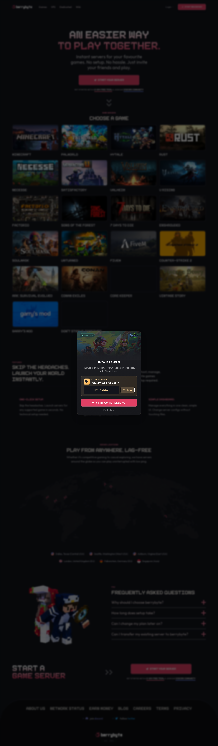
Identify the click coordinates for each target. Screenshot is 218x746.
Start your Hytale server (109, 403)
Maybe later (109, 410)
